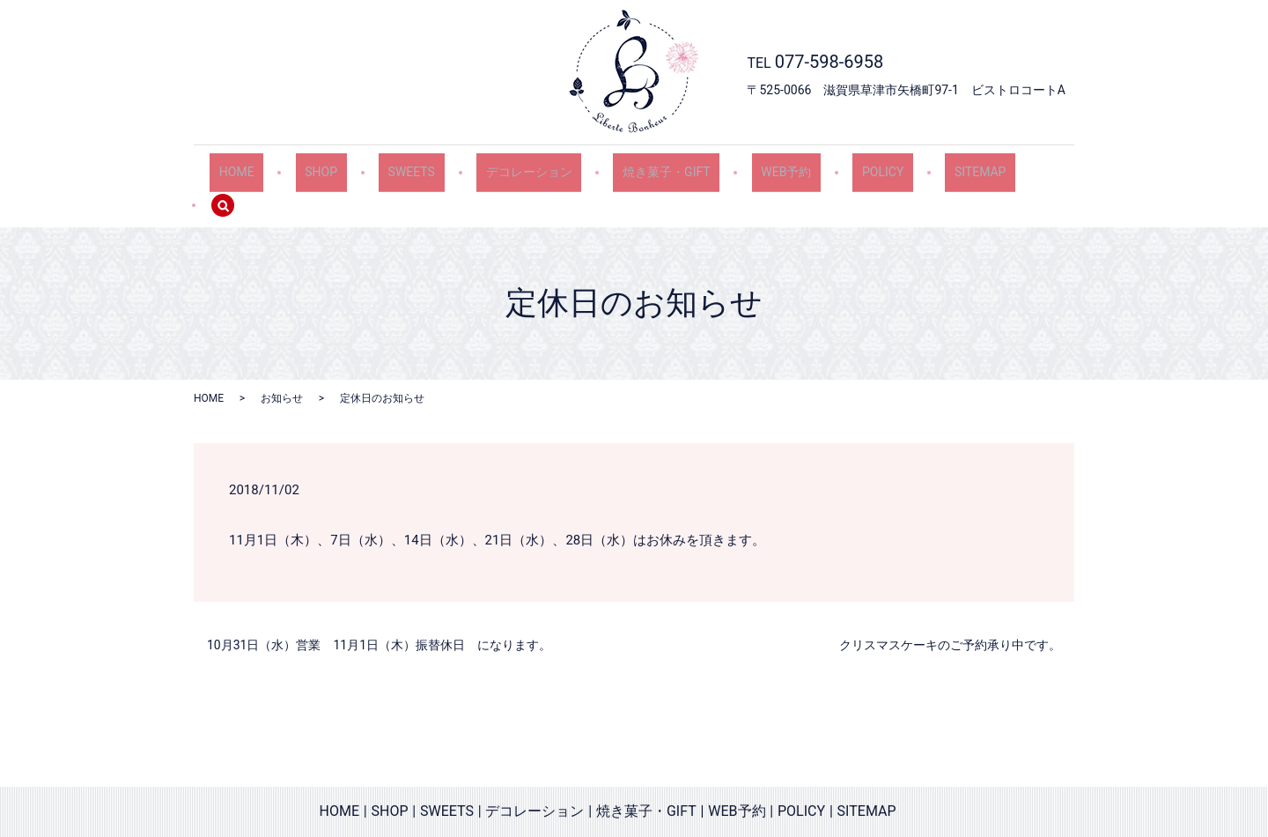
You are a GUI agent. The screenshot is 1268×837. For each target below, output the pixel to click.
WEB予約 (761, 166)
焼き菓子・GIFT (653, 166)
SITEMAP (933, 166)
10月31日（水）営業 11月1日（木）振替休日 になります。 (379, 607)
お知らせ (282, 360)
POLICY (846, 166)
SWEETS (420, 166)
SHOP (342, 166)
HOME (268, 166)
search (1019, 166)
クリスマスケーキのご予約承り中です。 (950, 607)
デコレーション (526, 166)
